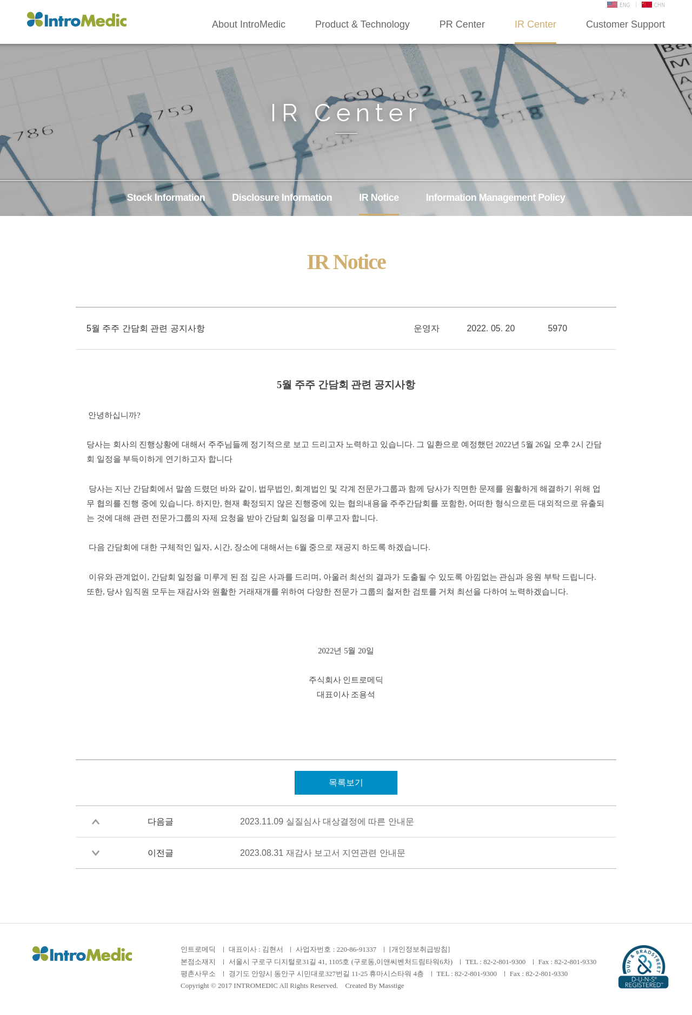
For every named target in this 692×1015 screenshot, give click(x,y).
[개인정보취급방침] (419, 949)
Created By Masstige (374, 985)
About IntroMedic (248, 24)
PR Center (462, 24)
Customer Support (625, 24)
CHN (653, 5)
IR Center (535, 24)
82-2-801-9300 (504, 962)
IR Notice (379, 197)
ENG (618, 5)
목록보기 (346, 782)
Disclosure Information (282, 197)
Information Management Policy (495, 197)
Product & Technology (362, 24)
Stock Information (166, 197)
